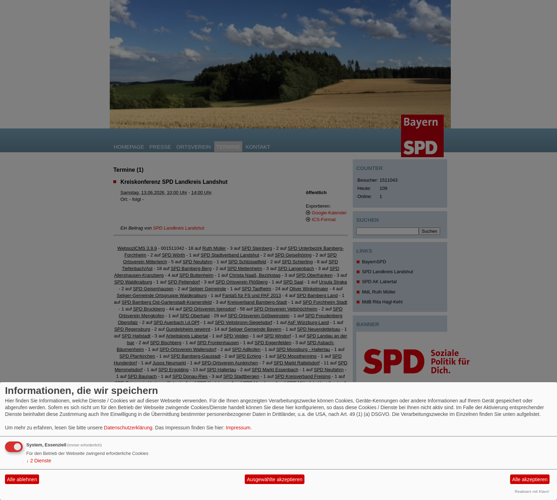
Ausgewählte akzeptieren (274, 479)
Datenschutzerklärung (128, 427)
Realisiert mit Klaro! (532, 491)
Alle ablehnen (22, 479)
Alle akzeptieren (530, 479)
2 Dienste (38, 460)
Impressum (238, 427)
